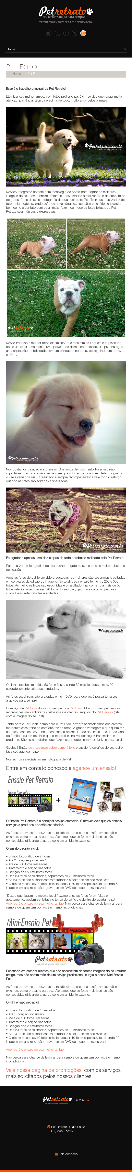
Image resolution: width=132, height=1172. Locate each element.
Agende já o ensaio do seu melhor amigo (35, 904)
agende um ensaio (94, 768)
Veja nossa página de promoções (43, 1070)
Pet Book (31, 708)
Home (17, 74)
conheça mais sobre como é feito (51, 748)
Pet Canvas (105, 712)
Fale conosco (68, 1154)
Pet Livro (76, 708)
